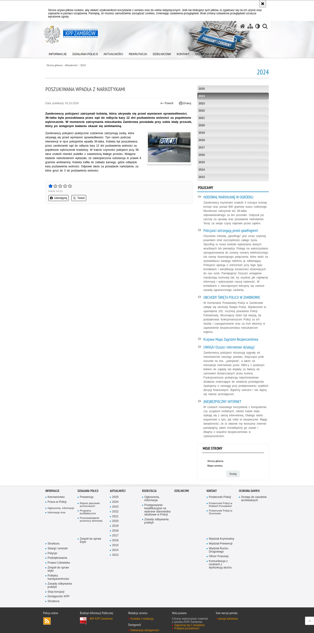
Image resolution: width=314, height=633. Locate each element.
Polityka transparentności (58, 577)
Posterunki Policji (220, 497)
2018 (202, 140)
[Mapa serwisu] (250, 26)
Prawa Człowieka (59, 562)
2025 (202, 88)
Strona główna (54, 65)
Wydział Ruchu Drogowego (218, 550)
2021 (202, 118)
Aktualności (71, 65)
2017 (202, 147)
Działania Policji (88, 491)
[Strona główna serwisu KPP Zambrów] (242, 26)
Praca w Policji (57, 501)
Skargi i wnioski (58, 548)
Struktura (53, 543)
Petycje (52, 553)
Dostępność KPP (59, 596)
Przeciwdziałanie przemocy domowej (91, 519)
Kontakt (212, 491)
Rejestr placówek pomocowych (90, 505)
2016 (202, 155)
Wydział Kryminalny (221, 538)
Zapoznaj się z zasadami (189, 625)
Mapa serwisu (215, 465)
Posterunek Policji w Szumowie (220, 512)
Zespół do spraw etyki (58, 569)
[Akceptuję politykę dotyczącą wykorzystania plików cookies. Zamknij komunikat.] (262, 3)
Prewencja (87, 497)
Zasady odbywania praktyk (60, 585)
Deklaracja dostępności (145, 630)
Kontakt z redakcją (142, 618)
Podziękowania (57, 557)
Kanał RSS (47, 621)
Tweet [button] (79, 198)
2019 (202, 132)
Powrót (166, 103)
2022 (202, 110)
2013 (202, 177)
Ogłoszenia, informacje (61, 508)
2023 (202, 103)
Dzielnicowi (181, 491)
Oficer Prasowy (219, 556)
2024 (83, 65)
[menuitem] (58, 53)
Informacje (52, 491)
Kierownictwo (56, 497)
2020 (202, 125)
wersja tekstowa (228, 618)
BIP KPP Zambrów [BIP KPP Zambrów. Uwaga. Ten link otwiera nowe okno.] (101, 618)
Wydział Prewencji (220, 543)
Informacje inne (57, 512)
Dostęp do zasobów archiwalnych (254, 499)
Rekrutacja (149, 491)
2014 (202, 169)
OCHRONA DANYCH (249, 491)
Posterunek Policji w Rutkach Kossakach (220, 505)
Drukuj (185, 103)
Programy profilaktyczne (88, 512)
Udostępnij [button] (58, 198)
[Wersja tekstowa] (257, 26)
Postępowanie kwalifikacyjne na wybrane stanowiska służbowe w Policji (157, 510)
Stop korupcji (56, 591)
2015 (202, 162)
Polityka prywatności (187, 628)
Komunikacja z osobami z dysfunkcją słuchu (220, 564)
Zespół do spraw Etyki (90, 540)
